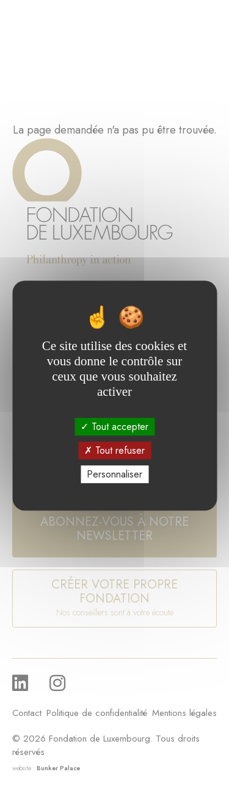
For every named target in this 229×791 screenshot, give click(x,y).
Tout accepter (114, 427)
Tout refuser (114, 450)
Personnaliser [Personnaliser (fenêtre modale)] (114, 474)
